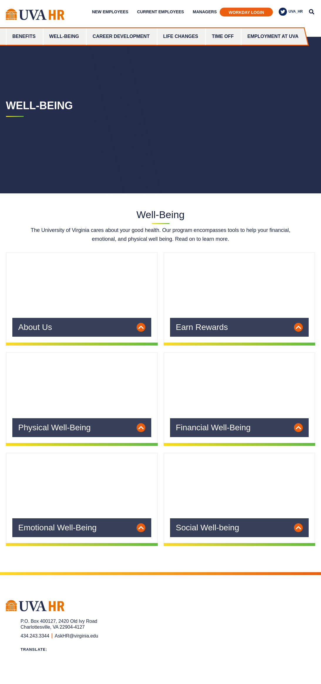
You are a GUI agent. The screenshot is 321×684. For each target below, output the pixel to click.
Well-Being (64, 36)
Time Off (223, 36)
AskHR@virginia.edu (76, 635)
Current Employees (160, 11)
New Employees (110, 11)
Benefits (24, 36)
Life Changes (180, 36)
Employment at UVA (272, 36)
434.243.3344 (35, 635)
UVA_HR (291, 12)
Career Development (121, 36)
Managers (205, 11)
